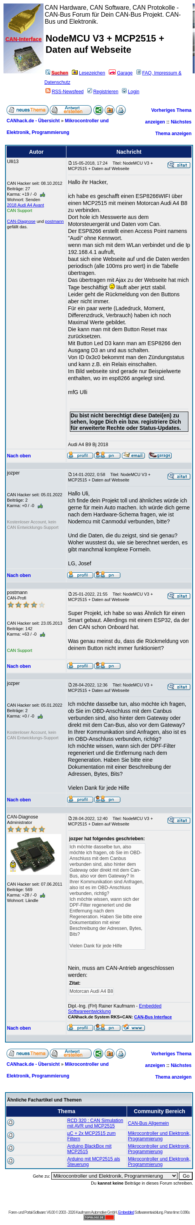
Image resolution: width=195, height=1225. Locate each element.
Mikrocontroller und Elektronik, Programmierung (159, 1136)
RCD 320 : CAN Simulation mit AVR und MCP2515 (95, 1123)
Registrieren (102, 91)
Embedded (126, 1212)
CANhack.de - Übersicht (33, 120)
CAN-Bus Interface (153, 1017)
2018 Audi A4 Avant (25, 205)
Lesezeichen (88, 73)
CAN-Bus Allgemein (148, 1123)
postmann (54, 221)
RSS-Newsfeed (64, 91)
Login (130, 91)
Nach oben (19, 456)
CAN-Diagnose (21, 221)
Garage (120, 73)
